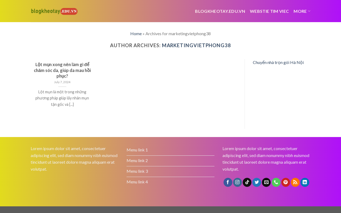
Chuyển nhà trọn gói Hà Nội (278, 62)
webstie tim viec (269, 11)
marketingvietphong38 (196, 45)
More (302, 11)
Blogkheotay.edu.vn (220, 11)
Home (136, 33)
